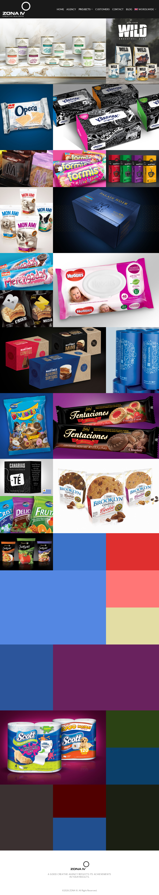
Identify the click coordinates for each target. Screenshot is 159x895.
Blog (129, 9)
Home (60, 9)
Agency (71, 9)
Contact (118, 9)
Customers (102, 9)
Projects (86, 9)
